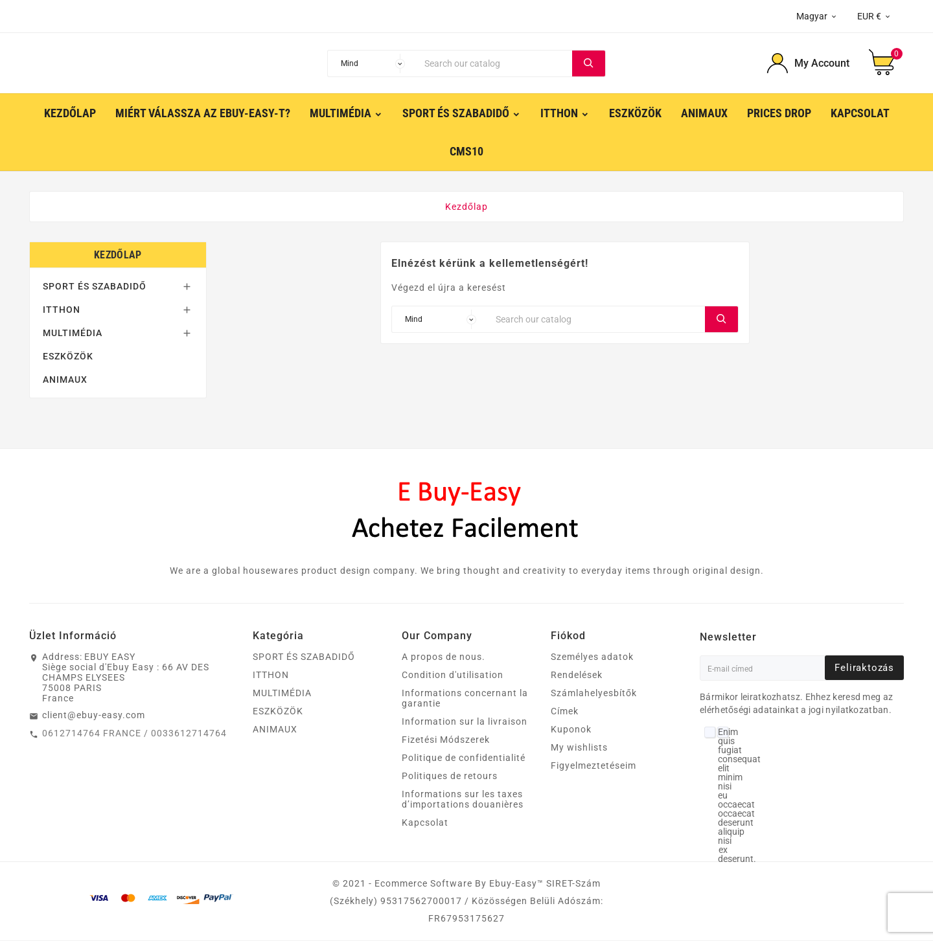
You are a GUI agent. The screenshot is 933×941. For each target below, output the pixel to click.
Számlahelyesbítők (594, 693)
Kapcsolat (425, 823)
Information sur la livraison (464, 722)
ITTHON (61, 310)
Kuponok (571, 730)
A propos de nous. (443, 657)
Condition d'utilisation (452, 675)
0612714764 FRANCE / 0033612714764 (134, 734)
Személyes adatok (592, 657)
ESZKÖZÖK (68, 357)
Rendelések (577, 675)
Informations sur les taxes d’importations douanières (463, 799)
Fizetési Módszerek (446, 740)
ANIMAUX (65, 380)
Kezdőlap (117, 255)
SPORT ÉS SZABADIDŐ (94, 287)
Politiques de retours (450, 776)
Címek (565, 712)
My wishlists (579, 748)
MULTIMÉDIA (72, 333)
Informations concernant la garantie (465, 698)
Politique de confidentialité (463, 758)
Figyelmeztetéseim (593, 766)
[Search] (495, 63)
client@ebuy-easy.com (93, 715)
